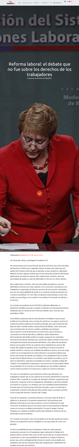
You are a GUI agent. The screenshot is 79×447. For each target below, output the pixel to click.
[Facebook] (65, 1)
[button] (51, 3)
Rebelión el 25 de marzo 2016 (31, 255)
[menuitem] (19, 3)
